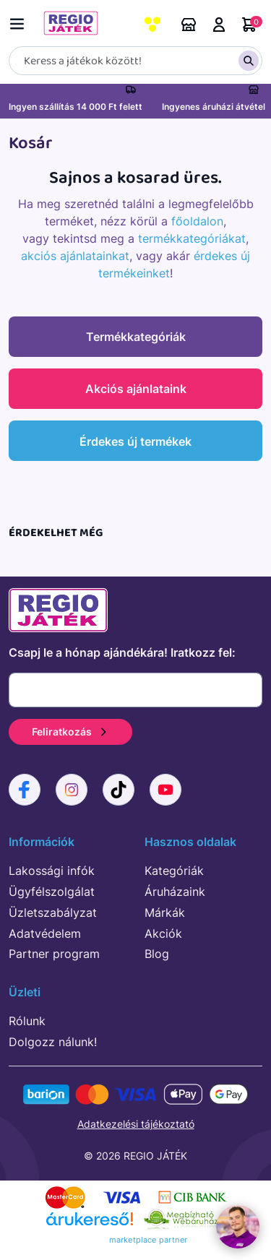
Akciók (163, 933)
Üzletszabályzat (53, 912)
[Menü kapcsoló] (20, 21)
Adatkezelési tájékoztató (135, 1124)
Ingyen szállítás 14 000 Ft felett (75, 106)
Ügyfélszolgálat (52, 891)
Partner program (54, 953)
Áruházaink (188, 24)
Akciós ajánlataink (135, 388)
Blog (157, 953)
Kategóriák (174, 870)
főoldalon (197, 221)
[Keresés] (135, 60)
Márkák (165, 912)
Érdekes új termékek (135, 441)
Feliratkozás (70, 731)
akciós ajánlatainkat (75, 256)
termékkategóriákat (192, 238)
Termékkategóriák (136, 336)
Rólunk (27, 1021)
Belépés (219, 24)
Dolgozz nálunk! (53, 1042)
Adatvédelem (45, 933)
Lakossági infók (52, 870)
